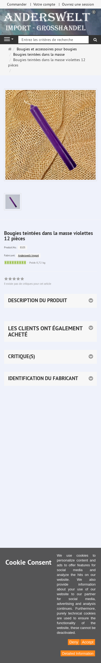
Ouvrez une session (78, 4)
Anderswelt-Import (28, 255)
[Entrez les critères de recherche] (53, 39)
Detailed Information (77, 653)
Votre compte (44, 4)
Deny (73, 642)
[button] (50, 331)
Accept (87, 642)
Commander (17, 4)
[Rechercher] (95, 40)
